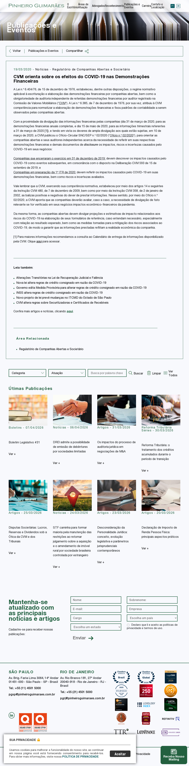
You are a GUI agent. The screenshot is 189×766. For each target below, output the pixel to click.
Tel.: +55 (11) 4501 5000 (25, 688)
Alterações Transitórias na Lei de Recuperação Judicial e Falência (59, 278)
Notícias (42, 69)
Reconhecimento (114, 6)
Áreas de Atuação (83, 6)
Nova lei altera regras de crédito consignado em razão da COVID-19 (61, 283)
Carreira (146, 6)
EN (178, 5)
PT (172, 5)
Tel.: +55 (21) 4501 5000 (76, 692)
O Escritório (72, 6)
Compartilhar (77, 51)
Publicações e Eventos (132, 6)
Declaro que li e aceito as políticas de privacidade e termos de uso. (152, 627)
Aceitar (120, 754)
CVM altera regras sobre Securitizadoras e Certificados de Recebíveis (62, 303)
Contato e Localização (157, 6)
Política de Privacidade (80, 757)
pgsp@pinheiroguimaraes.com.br (32, 694)
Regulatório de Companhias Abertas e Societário (91, 69)
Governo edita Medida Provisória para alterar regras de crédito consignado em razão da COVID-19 (81, 288)
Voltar (17, 51)
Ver (12, 454)
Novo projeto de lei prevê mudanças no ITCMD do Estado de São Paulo (63, 298)
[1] (46, 131)
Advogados (98, 6)
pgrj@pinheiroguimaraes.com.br (82, 698)
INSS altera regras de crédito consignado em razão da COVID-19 (59, 293)
